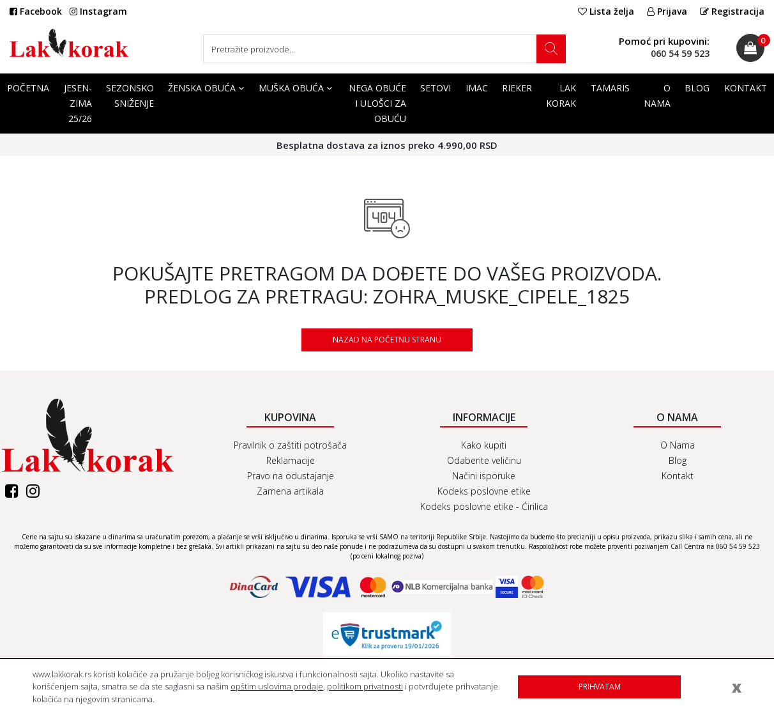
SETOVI (435, 88)
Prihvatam (600, 686)
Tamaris (610, 88)
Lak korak (561, 95)
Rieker (517, 88)
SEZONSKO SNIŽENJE (130, 95)
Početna (28, 88)
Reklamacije (290, 460)
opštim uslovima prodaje (277, 686)
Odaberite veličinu (484, 460)
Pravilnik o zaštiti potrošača (290, 445)
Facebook (36, 11)
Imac (477, 88)
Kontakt (745, 88)
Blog (697, 88)
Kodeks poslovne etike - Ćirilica (484, 506)
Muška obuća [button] (295, 88)
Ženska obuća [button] (206, 88)
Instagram (98, 11)
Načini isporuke (483, 476)
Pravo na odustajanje (290, 476)
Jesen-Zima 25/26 (78, 103)
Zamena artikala (290, 491)
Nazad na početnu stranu (387, 339)
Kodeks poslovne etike (484, 491)
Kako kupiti (483, 445)
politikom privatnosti (365, 686)
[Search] (384, 49)
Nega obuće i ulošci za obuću (377, 103)
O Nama (657, 95)
